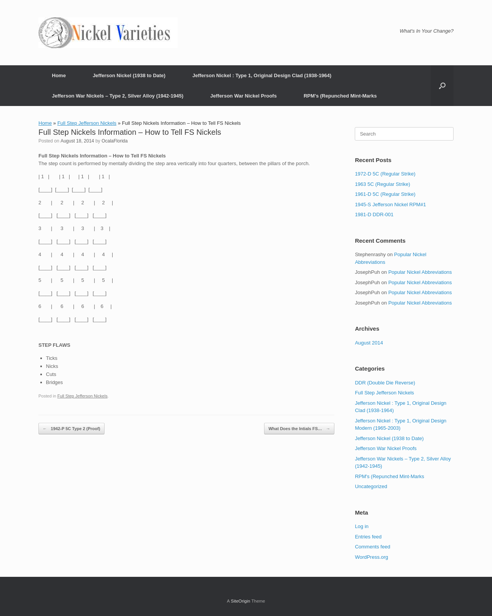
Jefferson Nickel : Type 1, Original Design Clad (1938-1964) (261, 75)
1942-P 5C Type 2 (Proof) (71, 429)
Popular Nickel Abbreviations (420, 272)
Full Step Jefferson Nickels (86, 123)
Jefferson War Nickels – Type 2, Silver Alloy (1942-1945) (117, 96)
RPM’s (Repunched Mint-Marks (340, 96)
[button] (442, 85)
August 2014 (369, 343)
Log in (361, 526)
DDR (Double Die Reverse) (385, 383)
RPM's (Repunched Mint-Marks (389, 476)
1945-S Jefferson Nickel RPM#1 (390, 204)
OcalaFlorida (114, 141)
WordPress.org (371, 557)
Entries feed (368, 537)
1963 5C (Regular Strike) (382, 184)
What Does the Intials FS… (299, 429)
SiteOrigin (240, 601)
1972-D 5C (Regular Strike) (385, 174)
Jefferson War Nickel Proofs (243, 96)
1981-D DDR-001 (374, 214)
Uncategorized (371, 486)
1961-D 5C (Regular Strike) (385, 194)
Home (59, 75)
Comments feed (372, 547)
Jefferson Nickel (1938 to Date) (129, 75)
